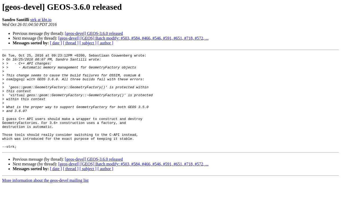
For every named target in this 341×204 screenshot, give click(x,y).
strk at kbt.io (40, 19)
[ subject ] (88, 43)
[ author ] (105, 43)
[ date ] (56, 43)
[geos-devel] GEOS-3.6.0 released (94, 33)
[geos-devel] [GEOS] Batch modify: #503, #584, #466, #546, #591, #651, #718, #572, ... (133, 38)
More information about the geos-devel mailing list (45, 199)
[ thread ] (71, 43)
